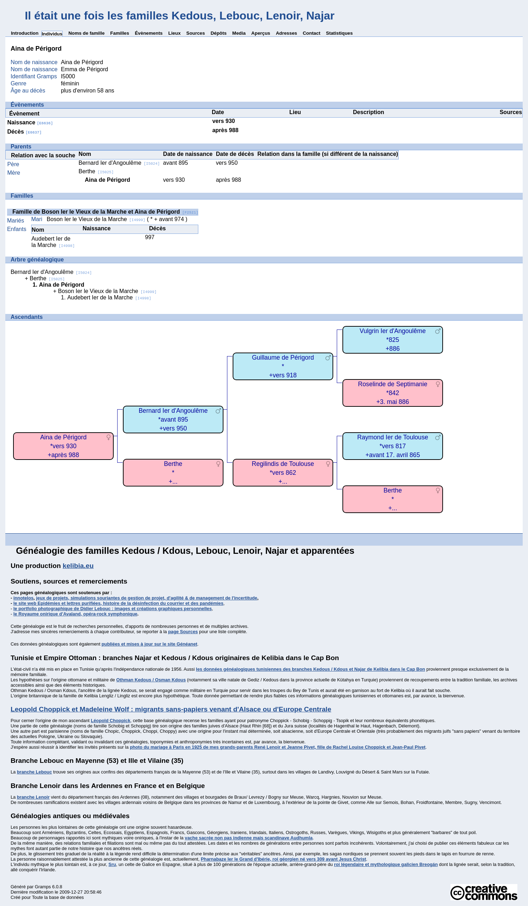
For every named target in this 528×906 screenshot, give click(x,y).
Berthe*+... (393, 499)
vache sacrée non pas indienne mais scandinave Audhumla (249, 837)
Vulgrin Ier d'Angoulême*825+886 (393, 339)
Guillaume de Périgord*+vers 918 (283, 366)
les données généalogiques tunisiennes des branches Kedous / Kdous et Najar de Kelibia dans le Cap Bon (310, 669)
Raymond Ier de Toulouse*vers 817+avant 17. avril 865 (392, 446)
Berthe (96, 171)
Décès (24, 132)
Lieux (174, 33)
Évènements (149, 33)
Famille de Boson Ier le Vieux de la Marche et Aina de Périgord (105, 212)
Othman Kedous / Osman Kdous (151, 679)
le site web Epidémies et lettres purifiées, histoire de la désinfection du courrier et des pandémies (118, 603)
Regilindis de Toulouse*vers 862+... (283, 472)
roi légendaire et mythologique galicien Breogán (386, 864)
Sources (195, 33)
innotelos (23, 598)
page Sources (183, 631)
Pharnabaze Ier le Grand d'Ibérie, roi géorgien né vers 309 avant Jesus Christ (283, 859)
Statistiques (339, 33)
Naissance (30, 122)
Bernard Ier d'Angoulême (119, 163)
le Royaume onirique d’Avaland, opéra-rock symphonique (75, 614)
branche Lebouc (34, 772)
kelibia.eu (78, 565)
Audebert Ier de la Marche (53, 242)
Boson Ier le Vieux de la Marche (96, 219)
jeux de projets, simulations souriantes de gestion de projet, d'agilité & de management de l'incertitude (146, 598)
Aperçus (260, 33)
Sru (112, 864)
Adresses (286, 33)
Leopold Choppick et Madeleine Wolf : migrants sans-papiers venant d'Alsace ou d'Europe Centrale (171, 709)
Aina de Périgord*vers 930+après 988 (63, 446)
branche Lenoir (33, 797)
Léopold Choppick (110, 720)
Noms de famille (86, 33)
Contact (311, 33)
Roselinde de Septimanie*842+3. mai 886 (392, 393)
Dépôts (219, 33)
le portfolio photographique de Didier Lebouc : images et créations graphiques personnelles (112, 608)
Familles (119, 33)
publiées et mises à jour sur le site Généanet (149, 644)
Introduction (25, 33)
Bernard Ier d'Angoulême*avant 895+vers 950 (173, 419)
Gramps (43, 886)
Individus (52, 33)
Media (239, 33)
